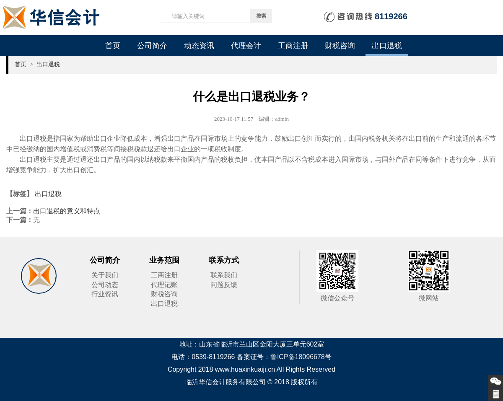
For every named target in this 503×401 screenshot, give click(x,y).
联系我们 (223, 275)
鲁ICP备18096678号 (301, 356)
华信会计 (39, 276)
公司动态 (104, 284)
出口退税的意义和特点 (66, 211)
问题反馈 (223, 284)
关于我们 (104, 275)
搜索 (261, 16)
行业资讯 (104, 294)
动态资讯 (199, 45)
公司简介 (152, 45)
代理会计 (246, 45)
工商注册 (293, 45)
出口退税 (387, 45)
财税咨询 (340, 45)
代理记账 (164, 284)
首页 (112, 45)
